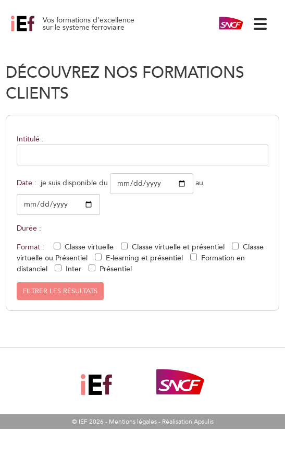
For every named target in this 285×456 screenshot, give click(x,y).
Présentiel (116, 269)
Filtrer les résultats (60, 291)
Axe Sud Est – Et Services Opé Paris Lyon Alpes (34, 31)
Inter (73, 269)
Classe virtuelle (89, 247)
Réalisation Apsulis (188, 421)
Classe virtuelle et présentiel (178, 247)
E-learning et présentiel (144, 258)
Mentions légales (133, 421)
